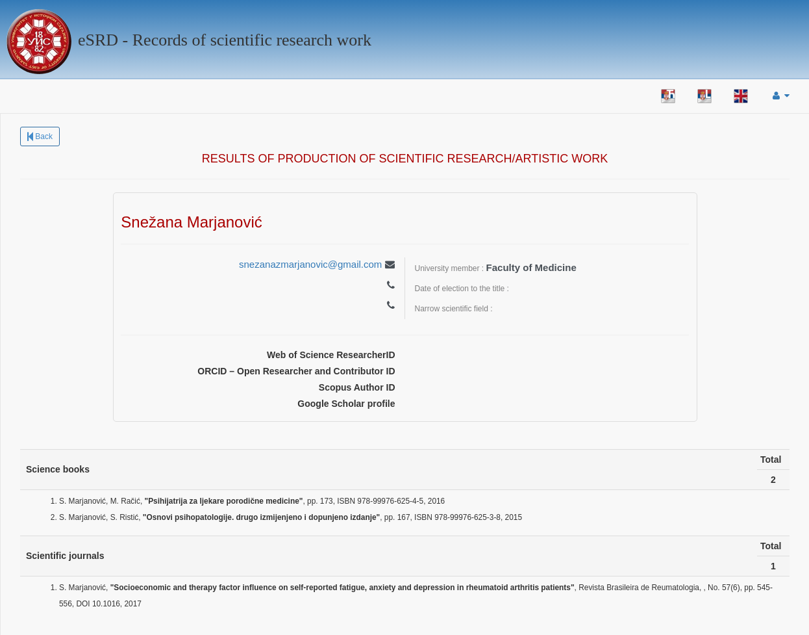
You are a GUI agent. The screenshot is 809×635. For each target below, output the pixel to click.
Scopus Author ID (357, 387)
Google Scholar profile (346, 403)
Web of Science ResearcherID (331, 355)
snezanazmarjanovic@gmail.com (310, 264)
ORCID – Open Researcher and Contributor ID (296, 371)
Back (40, 136)
